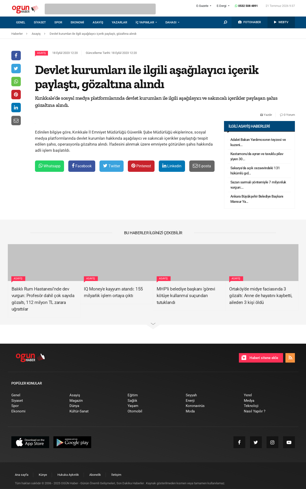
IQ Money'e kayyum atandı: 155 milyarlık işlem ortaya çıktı (113, 292)
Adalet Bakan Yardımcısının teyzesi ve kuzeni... (258, 142)
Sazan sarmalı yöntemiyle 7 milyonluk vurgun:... (258, 185)
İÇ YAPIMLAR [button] (145, 22)
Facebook (82, 165)
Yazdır (266, 115)
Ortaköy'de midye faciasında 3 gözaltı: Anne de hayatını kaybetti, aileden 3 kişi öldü (260, 295)
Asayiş (41, 53)
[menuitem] (25, 22)
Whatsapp (49, 165)
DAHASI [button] (171, 22)
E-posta (202, 165)
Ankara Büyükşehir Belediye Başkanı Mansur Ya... (256, 199)
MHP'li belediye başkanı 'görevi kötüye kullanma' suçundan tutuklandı (186, 295)
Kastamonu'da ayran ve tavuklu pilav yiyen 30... (256, 156)
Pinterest (141, 165)
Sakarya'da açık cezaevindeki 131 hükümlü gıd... (255, 171)
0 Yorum (287, 115)
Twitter (111, 165)
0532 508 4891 (246, 6)
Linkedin (171, 165)
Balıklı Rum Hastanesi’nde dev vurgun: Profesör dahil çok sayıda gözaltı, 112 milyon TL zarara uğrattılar (43, 299)
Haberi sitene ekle (259, 357)
